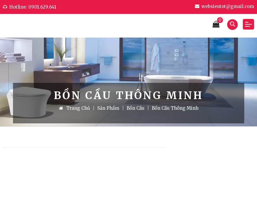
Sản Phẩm (108, 108)
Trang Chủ (74, 108)
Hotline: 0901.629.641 (29, 7)
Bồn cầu (135, 108)
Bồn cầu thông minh (175, 108)
